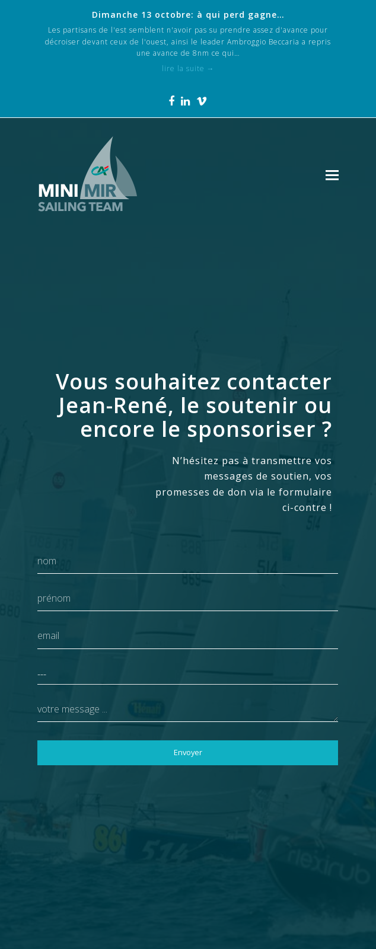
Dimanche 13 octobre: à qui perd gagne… (188, 14)
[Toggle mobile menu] (332, 174)
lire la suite (188, 68)
